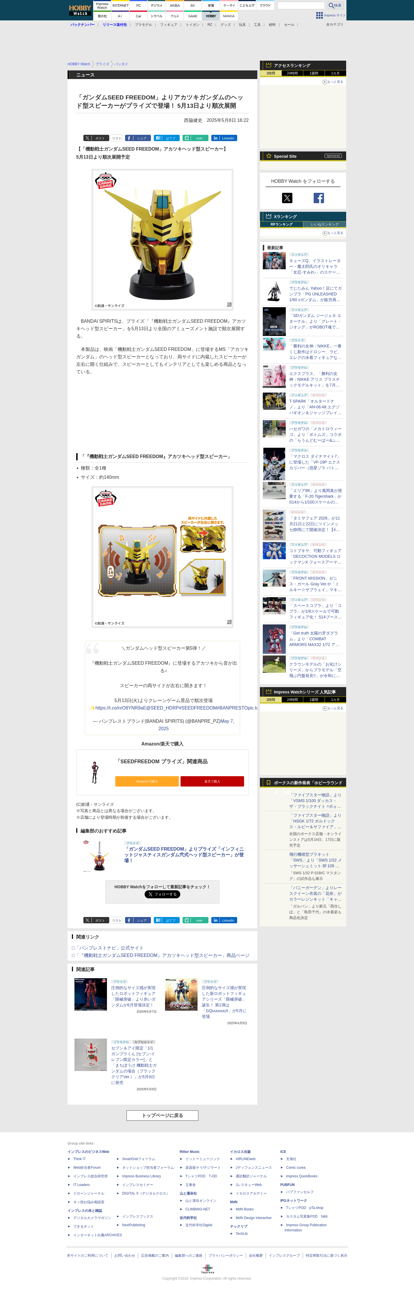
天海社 (291, 1159)
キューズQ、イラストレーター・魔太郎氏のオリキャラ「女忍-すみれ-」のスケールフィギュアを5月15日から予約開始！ (315, 272)
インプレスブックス (137, 1216)
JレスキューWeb (249, 1185)
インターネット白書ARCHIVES (97, 1235)
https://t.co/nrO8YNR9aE (120, 707)
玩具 (242, 25)
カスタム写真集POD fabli (306, 1216)
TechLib (242, 1234)
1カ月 (335, 73)
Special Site (285, 156)
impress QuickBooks (301, 1176)
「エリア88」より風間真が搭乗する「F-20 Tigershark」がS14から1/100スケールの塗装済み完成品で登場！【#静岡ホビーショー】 (315, 502)
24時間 (292, 73)
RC (210, 25)
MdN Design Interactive (254, 1218)
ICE (283, 1152)
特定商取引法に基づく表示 (326, 1256)
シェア (142, 138)
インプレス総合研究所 (90, 1176)
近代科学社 (188, 1218)
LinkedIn (228, 138)
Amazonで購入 (147, 781)
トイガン (193, 25)
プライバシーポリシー (225, 1256)
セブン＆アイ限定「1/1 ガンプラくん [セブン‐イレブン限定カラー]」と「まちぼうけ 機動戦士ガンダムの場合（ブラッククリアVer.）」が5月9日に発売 (134, 1065)
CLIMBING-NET (197, 1209)
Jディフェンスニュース (254, 1168)
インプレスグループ (284, 1256)
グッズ (226, 25)
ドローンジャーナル (88, 1193)
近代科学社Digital (198, 1225)
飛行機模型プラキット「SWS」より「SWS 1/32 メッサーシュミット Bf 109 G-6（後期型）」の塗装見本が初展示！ (315, 866)
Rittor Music (190, 1152)
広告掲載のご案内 (155, 1256)
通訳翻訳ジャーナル (251, 1176)
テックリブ (238, 1226)
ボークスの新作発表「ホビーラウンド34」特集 (308, 784)
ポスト (100, 138)
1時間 (271, 73)
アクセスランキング (292, 65)
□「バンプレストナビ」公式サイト (108, 947)
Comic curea (295, 1168)
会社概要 (256, 1256)
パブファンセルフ (300, 1192)
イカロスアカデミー (251, 1193)
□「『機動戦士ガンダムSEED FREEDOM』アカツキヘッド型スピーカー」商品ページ (161, 955)
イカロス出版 (240, 1152)
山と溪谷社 (188, 1193)
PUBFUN (287, 1185)
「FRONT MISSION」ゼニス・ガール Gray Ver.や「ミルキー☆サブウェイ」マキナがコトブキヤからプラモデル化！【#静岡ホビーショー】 (315, 589)
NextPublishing (133, 1225)
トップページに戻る (162, 1115)
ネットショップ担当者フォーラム (148, 1168)
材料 (272, 25)
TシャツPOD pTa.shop (304, 1208)
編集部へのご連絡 (188, 1256)
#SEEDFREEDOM (198, 707)
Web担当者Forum (87, 1168)
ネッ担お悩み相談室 (88, 1202)
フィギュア (168, 25)
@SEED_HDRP (162, 707)
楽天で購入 (212, 781)
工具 (257, 25)
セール (289, 25)
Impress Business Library (141, 1176)
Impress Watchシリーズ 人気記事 (305, 692)
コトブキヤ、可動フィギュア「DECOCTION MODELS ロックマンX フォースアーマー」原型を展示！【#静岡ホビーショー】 (315, 562)
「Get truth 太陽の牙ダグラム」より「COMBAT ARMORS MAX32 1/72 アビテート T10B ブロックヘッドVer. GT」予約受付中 (315, 644)
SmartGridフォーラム (138, 1159)
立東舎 (190, 1185)
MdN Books (245, 1209)
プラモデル (143, 25)
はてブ (170, 138)
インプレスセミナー (137, 1185)
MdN (233, 1202)
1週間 (314, 73)
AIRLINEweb (246, 1159)
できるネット (83, 1226)
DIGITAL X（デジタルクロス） (146, 1193)
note (199, 138)
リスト (117, 138)
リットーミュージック (202, 1159)
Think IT (79, 1159)
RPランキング (282, 224)
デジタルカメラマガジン (92, 1218)
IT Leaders (81, 1185)
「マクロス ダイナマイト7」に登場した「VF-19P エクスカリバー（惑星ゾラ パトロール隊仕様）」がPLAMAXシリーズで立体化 (315, 468)
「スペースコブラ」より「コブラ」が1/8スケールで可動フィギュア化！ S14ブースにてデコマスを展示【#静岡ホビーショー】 (315, 617)
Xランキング (285, 216)
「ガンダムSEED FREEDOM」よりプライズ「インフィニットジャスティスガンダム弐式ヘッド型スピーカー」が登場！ (184, 855)
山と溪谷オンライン (200, 1201)
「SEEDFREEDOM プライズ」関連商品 (161, 761)
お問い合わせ (124, 1256)
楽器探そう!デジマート (203, 1168)
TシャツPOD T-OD (201, 1176)
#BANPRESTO (232, 707)
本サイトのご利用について (87, 1256)
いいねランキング (325, 224)
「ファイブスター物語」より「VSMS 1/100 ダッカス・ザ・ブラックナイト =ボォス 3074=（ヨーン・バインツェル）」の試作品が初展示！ (315, 806)
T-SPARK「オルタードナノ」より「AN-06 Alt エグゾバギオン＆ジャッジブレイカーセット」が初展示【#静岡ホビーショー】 (315, 412)
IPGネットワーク (293, 1201)
